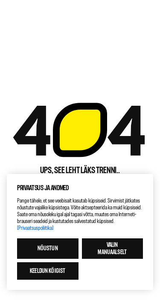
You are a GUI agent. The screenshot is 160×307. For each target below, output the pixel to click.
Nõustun (48, 248)
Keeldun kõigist (47, 271)
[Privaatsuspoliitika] (35, 228)
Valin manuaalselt (112, 248)
